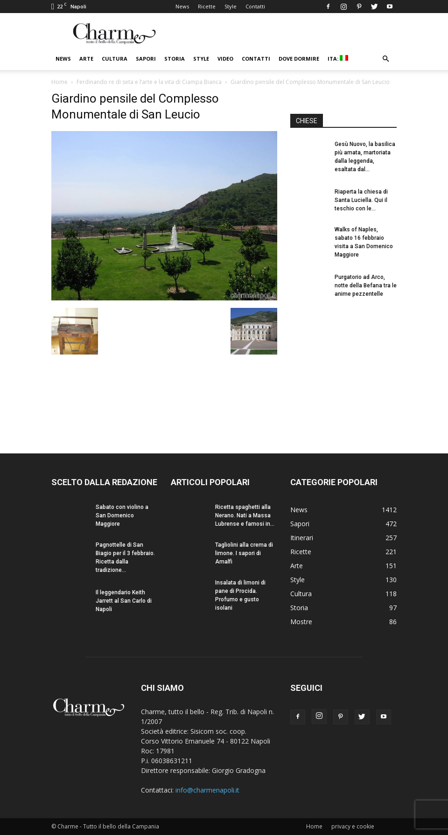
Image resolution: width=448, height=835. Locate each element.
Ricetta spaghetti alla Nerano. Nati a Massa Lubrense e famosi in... (244, 515)
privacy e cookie (352, 826)
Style (230, 6)
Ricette (207, 6)
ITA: (338, 58)
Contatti (255, 6)
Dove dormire (299, 58)
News (182, 6)
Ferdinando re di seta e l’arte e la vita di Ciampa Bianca (149, 82)
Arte (86, 58)
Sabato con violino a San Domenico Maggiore (122, 515)
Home (59, 82)
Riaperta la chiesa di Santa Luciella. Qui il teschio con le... (361, 200)
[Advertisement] (343, 367)
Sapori (146, 58)
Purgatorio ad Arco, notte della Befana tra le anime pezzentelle (366, 285)
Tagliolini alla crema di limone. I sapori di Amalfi (244, 553)
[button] (385, 59)
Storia (174, 58)
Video (225, 58)
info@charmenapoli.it (207, 790)
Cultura (114, 58)
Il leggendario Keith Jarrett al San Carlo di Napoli (124, 600)
